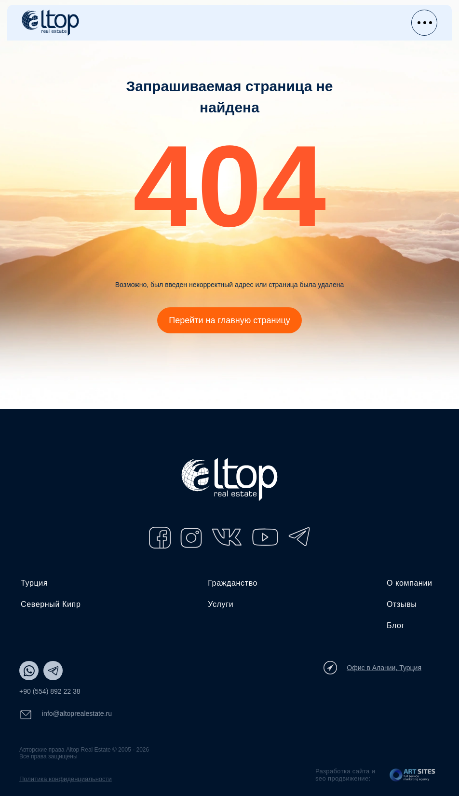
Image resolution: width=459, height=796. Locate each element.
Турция (34, 583)
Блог (396, 625)
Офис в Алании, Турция (372, 667)
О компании (409, 583)
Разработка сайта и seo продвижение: (345, 775)
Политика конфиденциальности (65, 778)
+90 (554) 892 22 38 (50, 691)
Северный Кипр (51, 604)
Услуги (220, 604)
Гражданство (232, 583)
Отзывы (402, 604)
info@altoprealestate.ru (65, 715)
